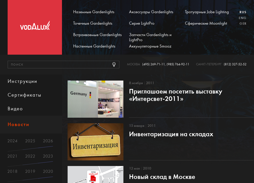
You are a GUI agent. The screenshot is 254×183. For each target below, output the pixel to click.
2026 (48, 141)
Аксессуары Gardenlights (151, 11)
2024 (12, 141)
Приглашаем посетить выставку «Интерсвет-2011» (175, 95)
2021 (12, 156)
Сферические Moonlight (206, 23)
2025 (30, 141)
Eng (242, 18)
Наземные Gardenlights (93, 11)
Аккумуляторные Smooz (150, 46)
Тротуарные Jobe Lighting (207, 11)
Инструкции (22, 81)
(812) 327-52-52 (235, 64)
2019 (30, 171)
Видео (15, 109)
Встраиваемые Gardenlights (97, 34)
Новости (18, 124)
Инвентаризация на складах (171, 134)
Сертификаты (24, 95)
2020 (48, 171)
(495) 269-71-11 (153, 64)
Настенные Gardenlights (94, 46)
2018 (12, 171)
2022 (30, 156)
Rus (243, 12)
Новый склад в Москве (162, 177)
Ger (243, 23)
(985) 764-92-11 (178, 64)
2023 (48, 156)
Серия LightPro (141, 23)
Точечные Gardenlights (92, 23)
